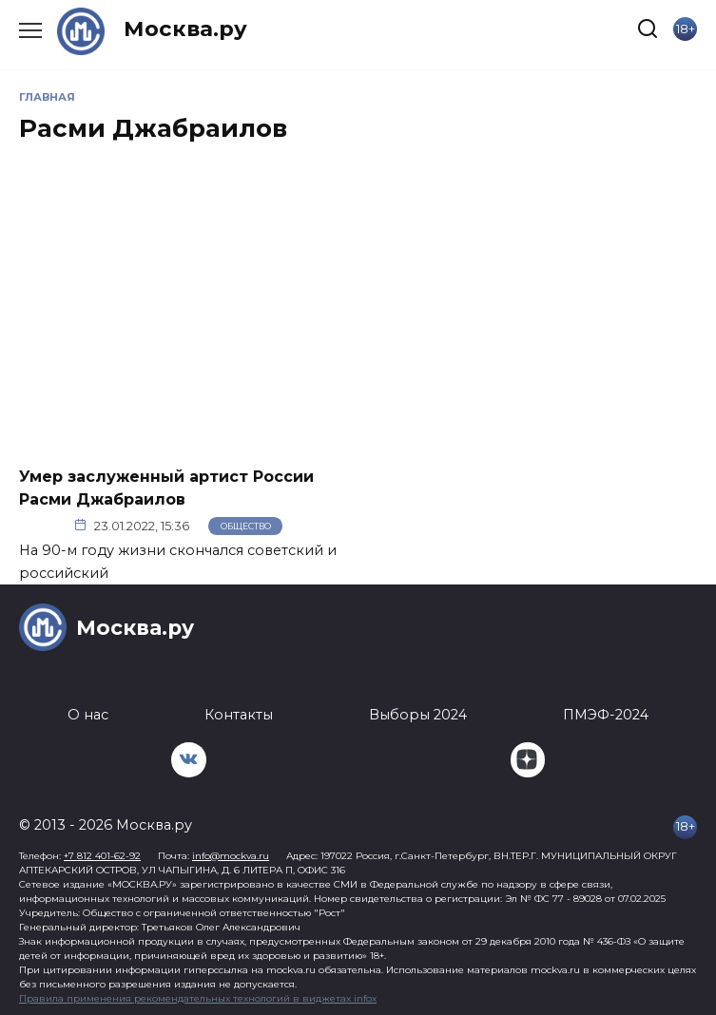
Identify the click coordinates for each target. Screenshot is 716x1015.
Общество (246, 526)
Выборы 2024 (418, 714)
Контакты (238, 714)
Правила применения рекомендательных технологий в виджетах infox (198, 998)
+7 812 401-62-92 (102, 856)
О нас (88, 714)
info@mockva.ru (230, 856)
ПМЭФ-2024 (605, 714)
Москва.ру (185, 28)
